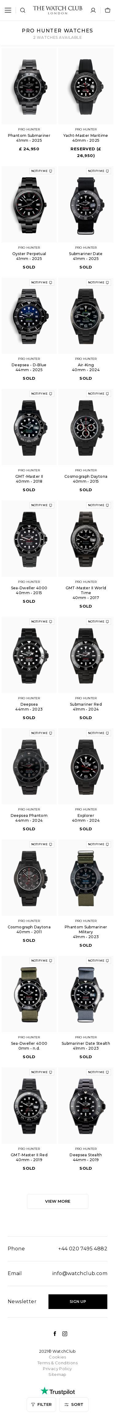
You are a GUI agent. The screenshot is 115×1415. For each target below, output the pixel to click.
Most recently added (30, 1360)
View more (57, 1201)
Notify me (41, 171)
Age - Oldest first (26, 1346)
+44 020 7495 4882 (82, 1249)
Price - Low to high (27, 1302)
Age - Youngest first (29, 1331)
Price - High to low (27, 1317)
